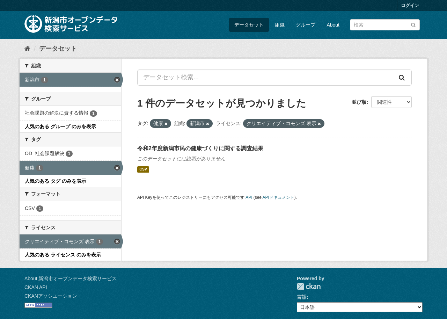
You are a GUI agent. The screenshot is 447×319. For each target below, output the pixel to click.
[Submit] (413, 24)
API (249, 197)
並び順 (359, 102)
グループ (305, 25)
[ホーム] (27, 48)
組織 (280, 25)
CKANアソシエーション (50, 296)
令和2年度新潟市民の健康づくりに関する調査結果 (200, 148)
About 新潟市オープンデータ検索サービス (70, 278)
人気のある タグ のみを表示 (55, 181)
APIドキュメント (278, 197)
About (333, 25)
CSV (143, 169)
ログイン (410, 5)
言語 (302, 297)
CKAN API (35, 287)
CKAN (309, 286)
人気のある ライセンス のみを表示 (63, 255)
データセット (249, 25)
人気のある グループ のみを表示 (60, 126)
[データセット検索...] (265, 78)
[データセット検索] (385, 24)
